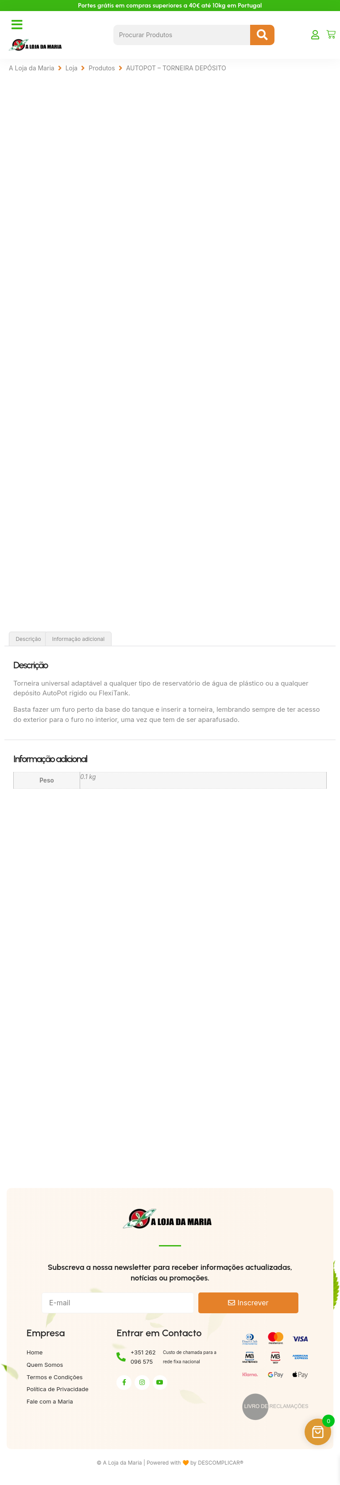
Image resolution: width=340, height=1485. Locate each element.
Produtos (102, 68)
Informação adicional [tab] (78, 640)
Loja (72, 68)
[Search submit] (262, 35)
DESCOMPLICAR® (220, 1464)
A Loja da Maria (31, 68)
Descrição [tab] (28, 640)
